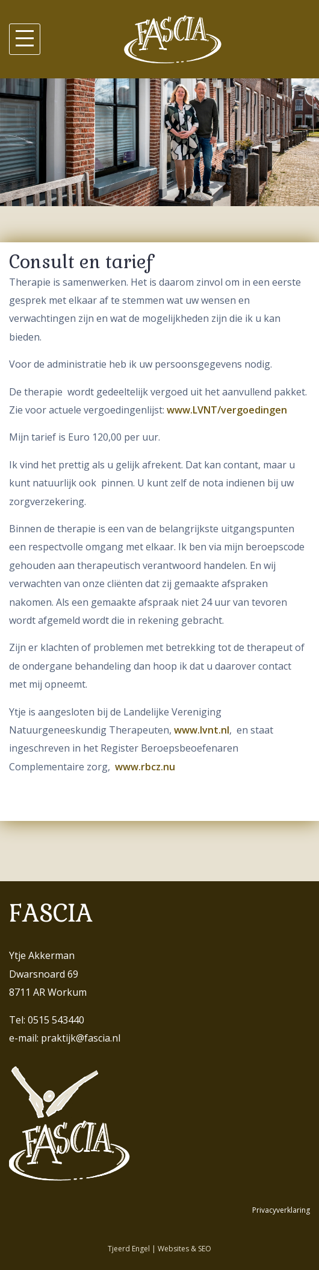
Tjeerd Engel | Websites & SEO (159, 1248)
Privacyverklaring (281, 1210)
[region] (159, 142)
